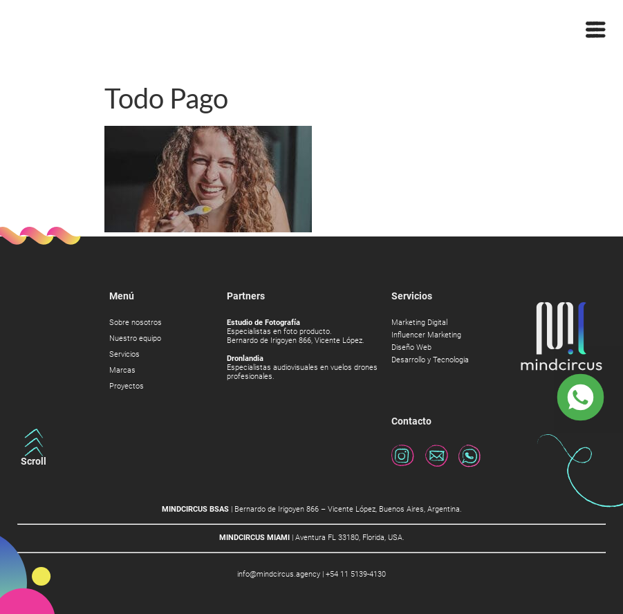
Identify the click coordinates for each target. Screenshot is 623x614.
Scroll (33, 461)
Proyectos (126, 386)
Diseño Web (411, 348)
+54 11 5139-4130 (356, 574)
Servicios (124, 355)
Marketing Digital (419, 323)
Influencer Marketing (426, 335)
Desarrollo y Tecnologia (430, 360)
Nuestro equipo (135, 339)
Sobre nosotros (135, 323)
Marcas (122, 370)
